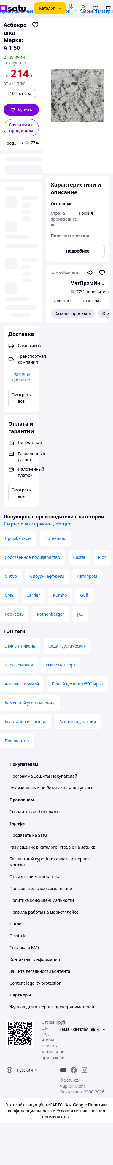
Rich (102, 557)
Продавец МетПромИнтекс (11, 143)
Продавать (20, 835)
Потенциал (55, 538)
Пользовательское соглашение (40, 888)
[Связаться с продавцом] (21, 127)
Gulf (84, 595)
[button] (21, 110)
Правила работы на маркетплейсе (43, 912)
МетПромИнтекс (87, 283)
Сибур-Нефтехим (47, 576)
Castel (79, 557)
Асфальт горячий (22, 684)
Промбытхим (18, 538)
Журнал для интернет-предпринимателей (51, 1006)
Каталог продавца (73, 313)
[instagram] (84, 1070)
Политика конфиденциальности (41, 900)
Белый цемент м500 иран (77, 684)
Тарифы (17, 823)
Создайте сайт (23, 811)
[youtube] (63, 1070)
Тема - (74, 1029)
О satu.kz (18, 936)
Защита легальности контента (39, 971)
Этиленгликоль (20, 646)
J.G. (80, 614)
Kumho (60, 595)
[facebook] (73, 1070)
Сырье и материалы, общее (37, 523)
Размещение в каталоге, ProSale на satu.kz (52, 847)
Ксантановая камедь (25, 721)
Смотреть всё (21, 398)
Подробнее (78, 251)
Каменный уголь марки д (30, 703)
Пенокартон (17, 740)
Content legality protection (35, 983)
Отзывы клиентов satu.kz (34, 876)
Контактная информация (34, 959)
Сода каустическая (67, 646)
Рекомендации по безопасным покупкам (50, 788)
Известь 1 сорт (60, 665)
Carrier (33, 595)
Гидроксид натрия (77, 721)
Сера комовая (19, 665)
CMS (9, 595)
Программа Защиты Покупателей (43, 776)
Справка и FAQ (24, 947)
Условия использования (80, 1111)
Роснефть (14, 614)
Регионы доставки (21, 377)
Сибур (11, 576)
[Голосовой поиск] (71, 6)
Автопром (87, 576)
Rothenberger (50, 614)
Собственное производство (32, 557)
